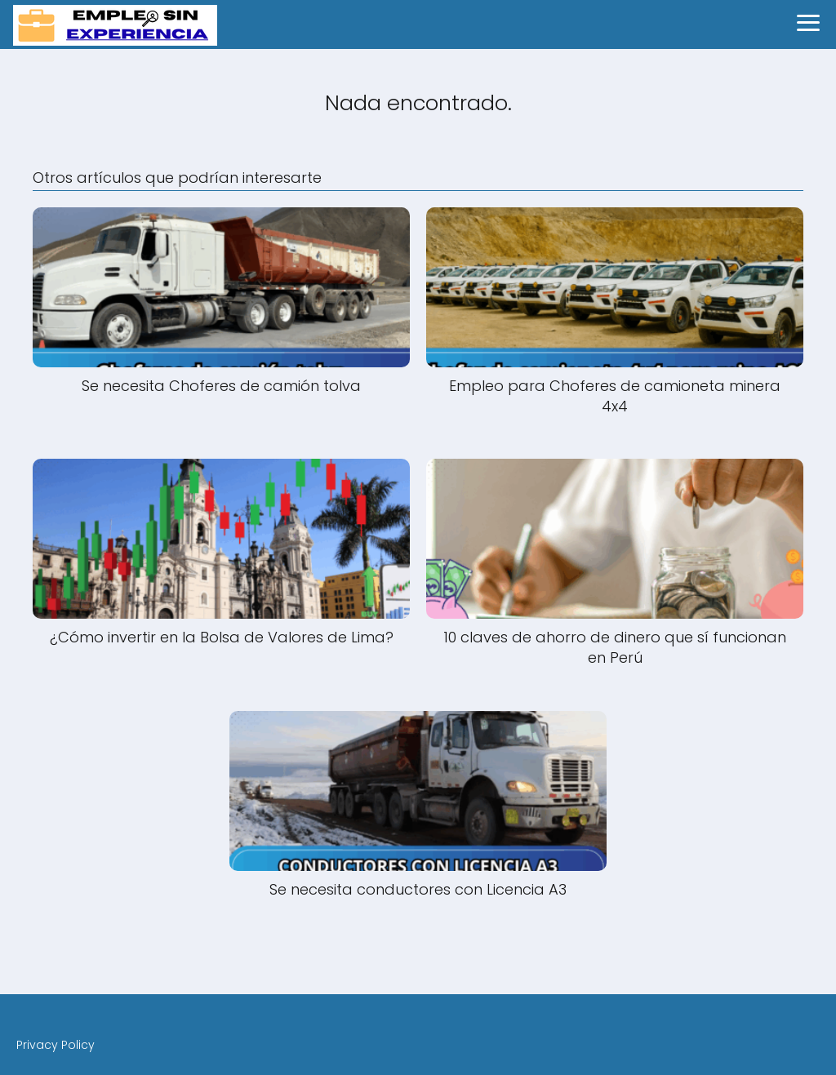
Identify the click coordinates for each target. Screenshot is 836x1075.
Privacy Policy (55, 1045)
